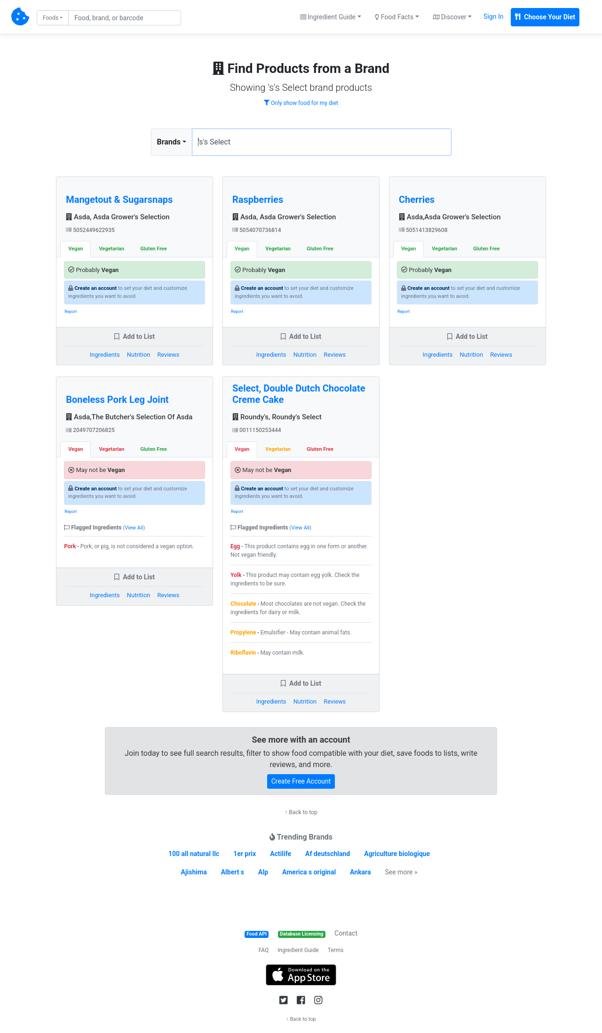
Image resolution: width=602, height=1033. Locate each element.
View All (134, 528)
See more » (401, 872)
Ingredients (105, 354)
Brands (169, 141)
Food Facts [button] (394, 17)
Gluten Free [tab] (153, 249)
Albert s (232, 872)
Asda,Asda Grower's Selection (450, 217)
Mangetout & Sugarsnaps (119, 199)
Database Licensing (301, 934)
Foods (50, 18)
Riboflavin (243, 652)
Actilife (280, 853)
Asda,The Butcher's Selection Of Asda (129, 417)
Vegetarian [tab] (111, 249)
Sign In (493, 16)
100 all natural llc (193, 853)
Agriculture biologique (397, 853)
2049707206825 (90, 430)
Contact (345, 933)
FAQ (264, 950)
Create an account (95, 288)
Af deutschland (327, 853)
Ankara (360, 872)
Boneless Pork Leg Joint (117, 399)
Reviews (168, 354)
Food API (256, 934)
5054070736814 (256, 230)
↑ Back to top (301, 812)
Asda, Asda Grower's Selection (117, 217)
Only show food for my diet (301, 103)
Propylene (243, 632)
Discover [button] (450, 17)
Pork (70, 546)
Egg (235, 546)
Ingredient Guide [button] (328, 17)
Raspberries (257, 199)
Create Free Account (301, 781)
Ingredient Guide (297, 950)
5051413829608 (423, 230)
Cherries (417, 199)
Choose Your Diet (545, 17)
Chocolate (243, 604)
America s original (309, 872)
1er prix (244, 853)
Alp (263, 872)
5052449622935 (90, 230)
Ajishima (194, 872)
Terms (336, 950)
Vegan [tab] (75, 249)
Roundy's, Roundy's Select (277, 417)
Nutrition (138, 354)
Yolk (235, 575)
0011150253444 (256, 430)
